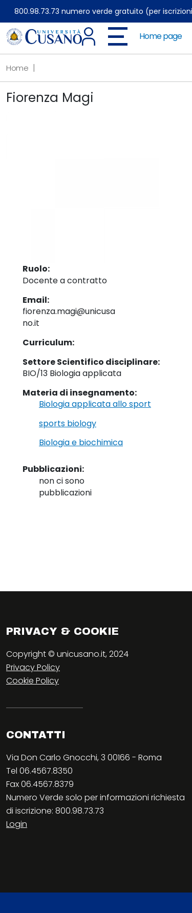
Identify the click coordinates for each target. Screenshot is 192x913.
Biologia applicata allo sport (95, 404)
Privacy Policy (33, 667)
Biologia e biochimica (81, 442)
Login (16, 824)
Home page (160, 36)
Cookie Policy (32, 681)
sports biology (67, 423)
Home (17, 68)
